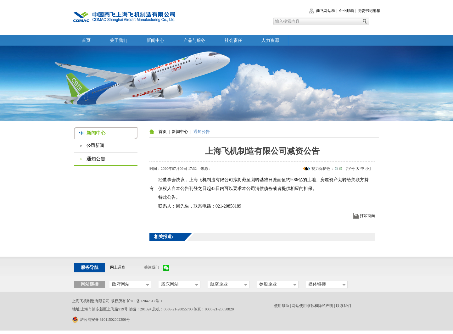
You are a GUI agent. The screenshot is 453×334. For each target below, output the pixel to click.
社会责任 (233, 40)
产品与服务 (194, 40)
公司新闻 (95, 145)
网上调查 (117, 267)
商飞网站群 (325, 10)
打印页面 (367, 216)
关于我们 (118, 40)
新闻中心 (155, 40)
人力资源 (270, 40)
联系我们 (343, 305)
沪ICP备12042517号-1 (144, 301)
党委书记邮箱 (369, 10)
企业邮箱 (346, 10)
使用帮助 (281, 305)
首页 (86, 40)
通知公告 (96, 158)
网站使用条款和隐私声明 (312, 305)
